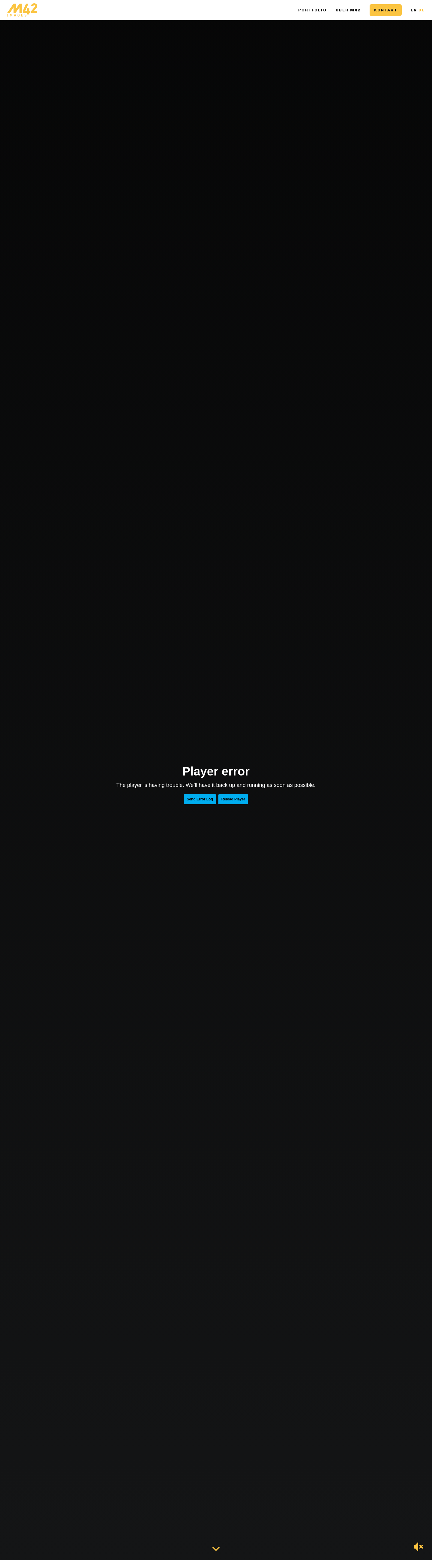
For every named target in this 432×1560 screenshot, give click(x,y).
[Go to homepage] (22, 10)
